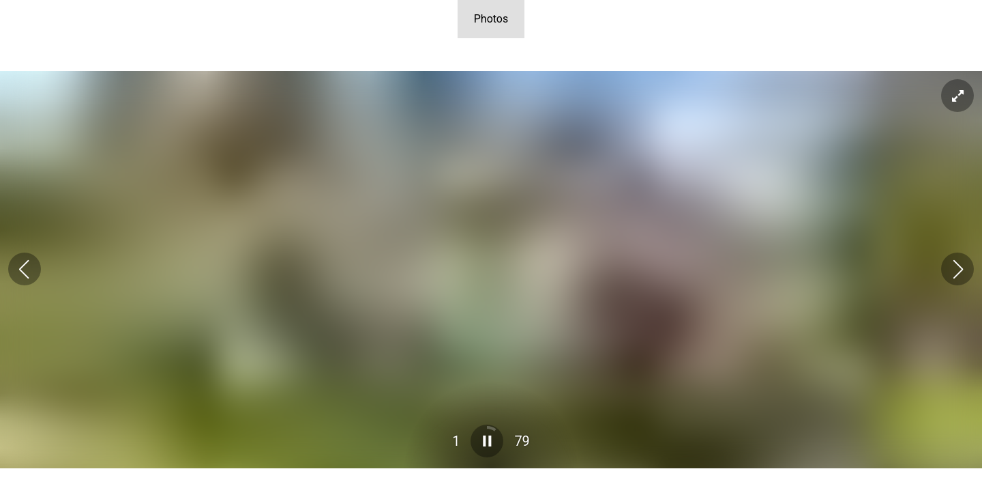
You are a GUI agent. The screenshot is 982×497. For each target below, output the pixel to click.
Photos (491, 18)
